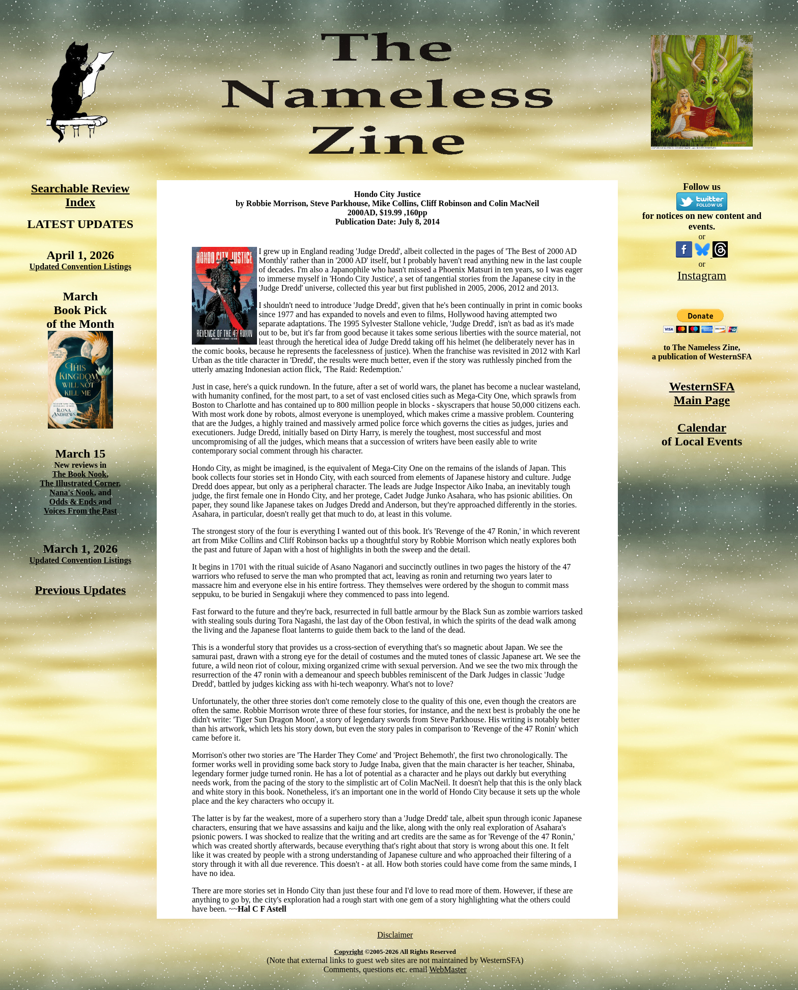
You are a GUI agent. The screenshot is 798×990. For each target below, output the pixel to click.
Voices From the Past (80, 510)
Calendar (701, 427)
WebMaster (447, 969)
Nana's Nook (71, 492)
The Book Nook (79, 474)
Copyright (348, 951)
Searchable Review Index (80, 195)
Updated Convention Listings (80, 266)
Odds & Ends (74, 501)
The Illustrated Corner (79, 483)
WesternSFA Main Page (702, 393)
